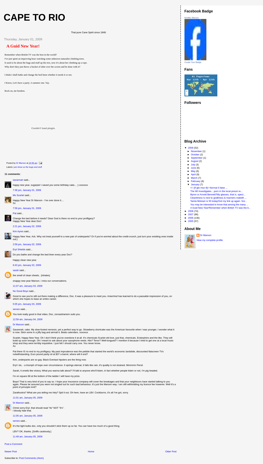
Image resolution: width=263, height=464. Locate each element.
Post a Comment (13, 444)
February (196, 181)
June (194, 167)
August (195, 161)
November (197, 151)
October (195, 154)
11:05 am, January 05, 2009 (27, 415)
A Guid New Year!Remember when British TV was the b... (220, 207)
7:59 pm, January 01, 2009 (27, 208)
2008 (191, 211)
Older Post (170, 451)
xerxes (16, 309)
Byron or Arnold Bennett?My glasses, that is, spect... (217, 194)
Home (91, 451)
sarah (16, 270)
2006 (191, 217)
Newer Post (11, 451)
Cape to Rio (34, 17)
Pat (14, 213)
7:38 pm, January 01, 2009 (27, 190)
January (195, 184)
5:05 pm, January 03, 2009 (27, 304)
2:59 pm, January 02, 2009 (27, 244)
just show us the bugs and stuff (28, 167)
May (193, 171)
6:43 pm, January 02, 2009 (27, 265)
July (193, 164)
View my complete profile (210, 240)
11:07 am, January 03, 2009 (27, 286)
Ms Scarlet (18, 195)
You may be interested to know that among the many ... (219, 204)
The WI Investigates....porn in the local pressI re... (216, 191)
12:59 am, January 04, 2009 (27, 319)
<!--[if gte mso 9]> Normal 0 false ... (209, 187)
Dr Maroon (18, 324)
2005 (191, 221)
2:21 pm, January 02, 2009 (27, 226)
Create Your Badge (192, 62)
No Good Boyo (20, 291)
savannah (18, 180)
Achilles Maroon (191, 18)
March (194, 178)
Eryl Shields (19, 249)
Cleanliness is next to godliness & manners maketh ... (218, 197)
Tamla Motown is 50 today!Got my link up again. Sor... (218, 201)
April (193, 174)
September (197, 157)
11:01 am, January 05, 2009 (27, 397)
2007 (191, 214)
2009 (191, 147)
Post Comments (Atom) (31, 458)
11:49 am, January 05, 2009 (27, 436)
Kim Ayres (18, 231)
